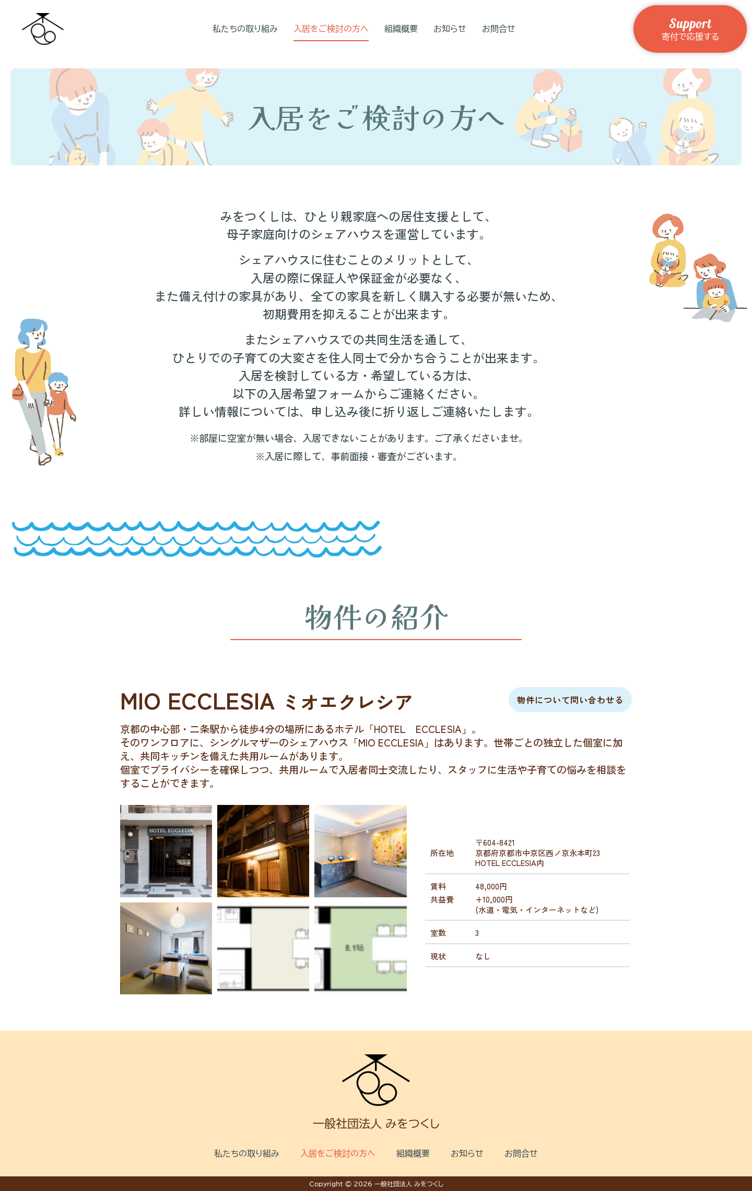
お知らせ (449, 29)
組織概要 (401, 29)
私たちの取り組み (245, 29)
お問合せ (498, 29)
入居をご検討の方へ (331, 29)
